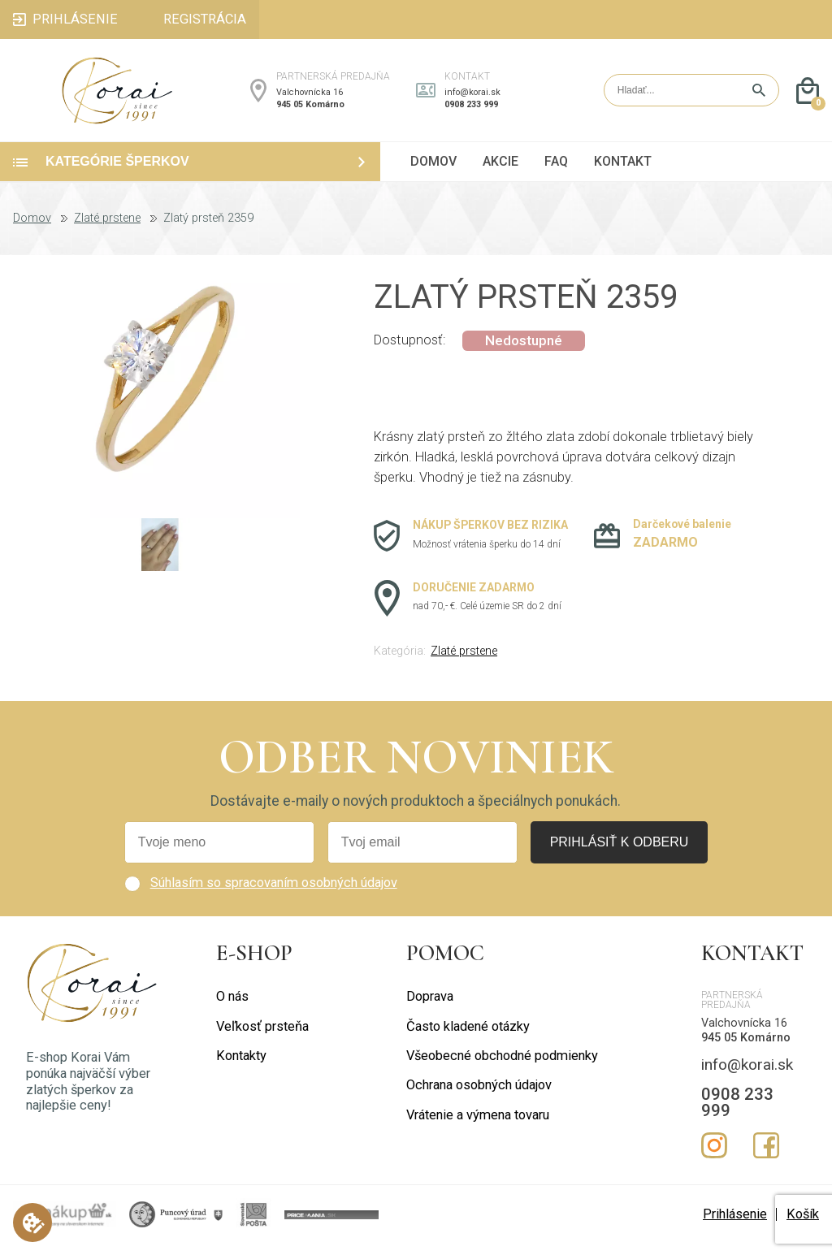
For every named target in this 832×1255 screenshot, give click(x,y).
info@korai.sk (472, 98)
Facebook (766, 1157)
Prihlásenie (735, 1225)
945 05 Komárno (310, 110)
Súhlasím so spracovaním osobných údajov (273, 894)
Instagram (714, 1157)
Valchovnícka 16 (309, 98)
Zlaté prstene (107, 230)
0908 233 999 (471, 110)
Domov (32, 230)
